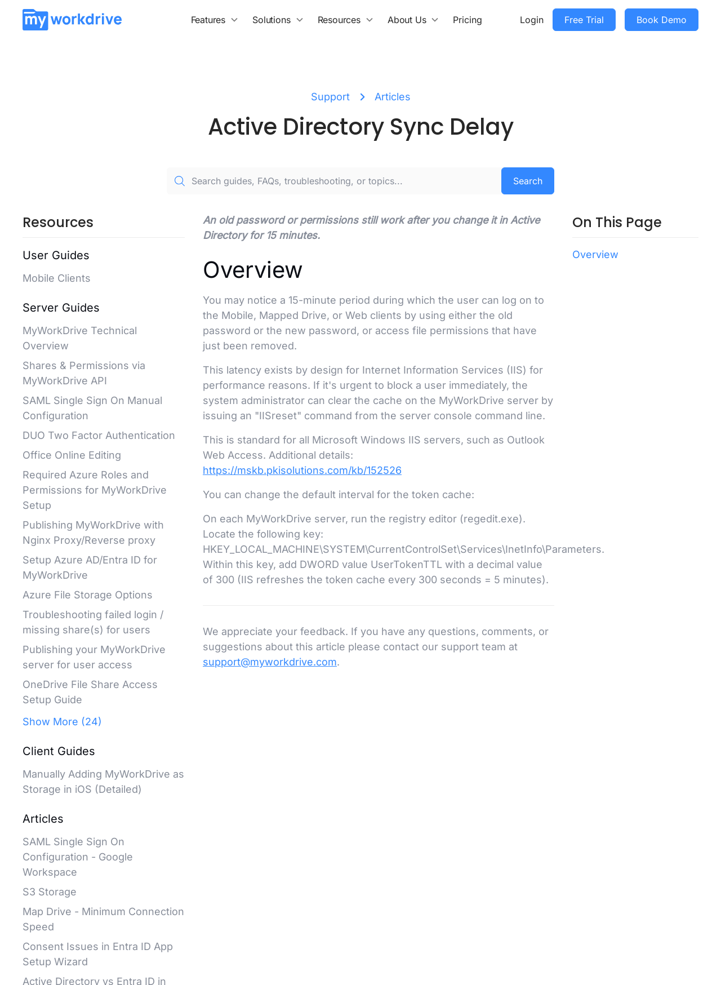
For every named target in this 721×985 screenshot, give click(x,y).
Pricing (467, 19)
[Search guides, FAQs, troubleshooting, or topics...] (334, 180)
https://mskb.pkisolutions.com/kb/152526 (302, 470)
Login (532, 19)
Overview (595, 254)
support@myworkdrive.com (270, 662)
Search (527, 181)
